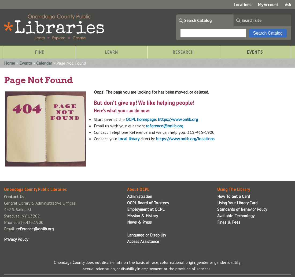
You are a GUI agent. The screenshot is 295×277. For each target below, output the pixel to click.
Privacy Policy (16, 239)
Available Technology (236, 215)
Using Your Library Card (237, 202)
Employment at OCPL (145, 209)
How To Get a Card (233, 196)
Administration (139, 196)
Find (40, 52)
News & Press (139, 222)
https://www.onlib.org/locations (185, 138)
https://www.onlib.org (178, 119)
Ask (288, 4)
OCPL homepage (141, 119)
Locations (242, 4)
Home (9, 63)
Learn (111, 52)
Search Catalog (198, 20)
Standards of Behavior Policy (242, 209)
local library (128, 138)
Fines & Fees (228, 222)
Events (255, 52)
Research (183, 52)
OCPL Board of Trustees (148, 202)
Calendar (44, 63)
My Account (268, 4)
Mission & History (142, 215)
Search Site (251, 20)
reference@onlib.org (164, 125)
